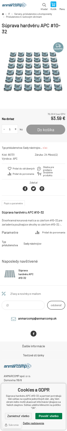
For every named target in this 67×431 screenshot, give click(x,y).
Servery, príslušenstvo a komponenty (33, 13)
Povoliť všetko (49, 416)
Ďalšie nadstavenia (33, 423)
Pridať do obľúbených (24, 168)
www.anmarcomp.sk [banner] (14, 6)
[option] (33, 71)
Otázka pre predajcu (48, 168)
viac (45, 147)
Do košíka (45, 129)
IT (9, 13)
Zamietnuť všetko (18, 416)
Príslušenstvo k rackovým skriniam (24, 16)
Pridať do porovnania (23, 173)
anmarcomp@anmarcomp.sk (37, 318)
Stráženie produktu (48, 174)
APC (15, 158)
